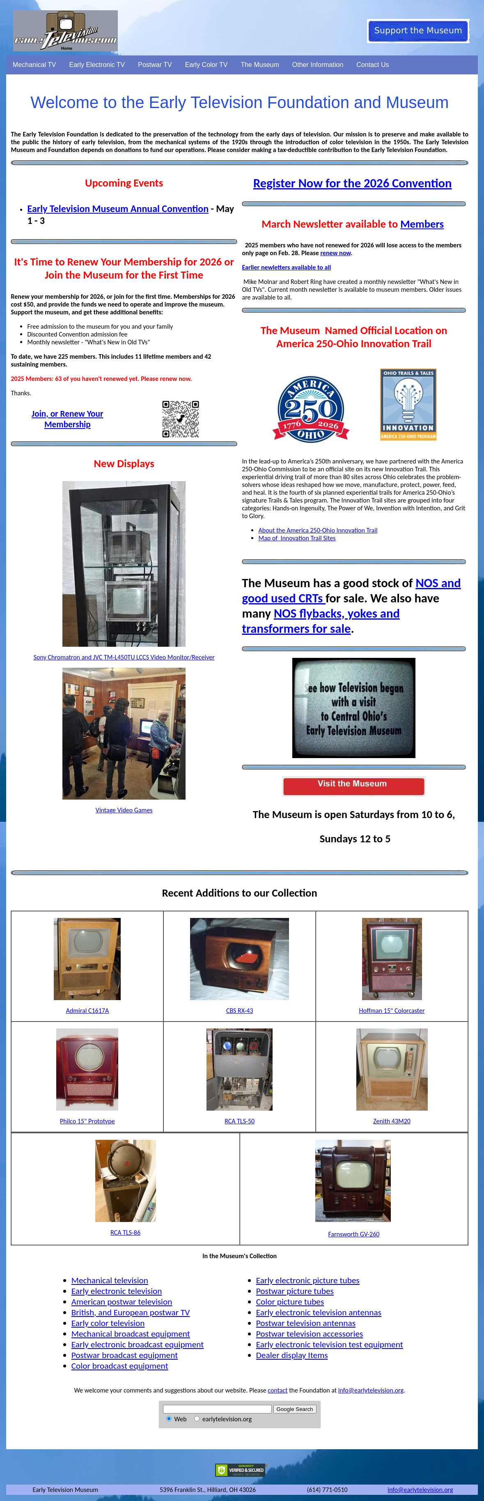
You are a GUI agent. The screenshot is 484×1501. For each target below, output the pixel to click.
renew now (335, 253)
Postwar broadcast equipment (124, 1355)
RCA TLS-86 (125, 1232)
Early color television (108, 1323)
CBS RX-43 (239, 1011)
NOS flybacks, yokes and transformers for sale (320, 621)
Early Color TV (206, 64)
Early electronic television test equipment (329, 1344)
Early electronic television (116, 1291)
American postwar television (121, 1301)
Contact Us (372, 64)
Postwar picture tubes (295, 1291)
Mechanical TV (34, 64)
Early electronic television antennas (318, 1312)
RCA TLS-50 (240, 1121)
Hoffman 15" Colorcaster (392, 1011)
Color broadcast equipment (119, 1365)
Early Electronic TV (97, 64)
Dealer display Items (292, 1355)
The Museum (260, 64)
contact (277, 1390)
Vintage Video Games (124, 810)
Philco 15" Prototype (87, 1121)
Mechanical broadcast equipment (130, 1333)
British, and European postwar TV (130, 1312)
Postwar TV (155, 64)
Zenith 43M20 (392, 1121)
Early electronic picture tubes (308, 1280)
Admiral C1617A (87, 1011)
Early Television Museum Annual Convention (118, 208)
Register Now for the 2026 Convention (352, 183)
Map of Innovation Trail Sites (296, 538)
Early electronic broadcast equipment (137, 1344)
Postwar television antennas (306, 1323)
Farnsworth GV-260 (353, 1234)
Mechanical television (109, 1280)
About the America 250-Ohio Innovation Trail (317, 530)
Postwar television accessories (309, 1333)
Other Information (318, 64)
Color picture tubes (290, 1301)
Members (422, 224)
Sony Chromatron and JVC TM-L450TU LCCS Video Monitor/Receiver (124, 657)
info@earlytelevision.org (371, 1390)
